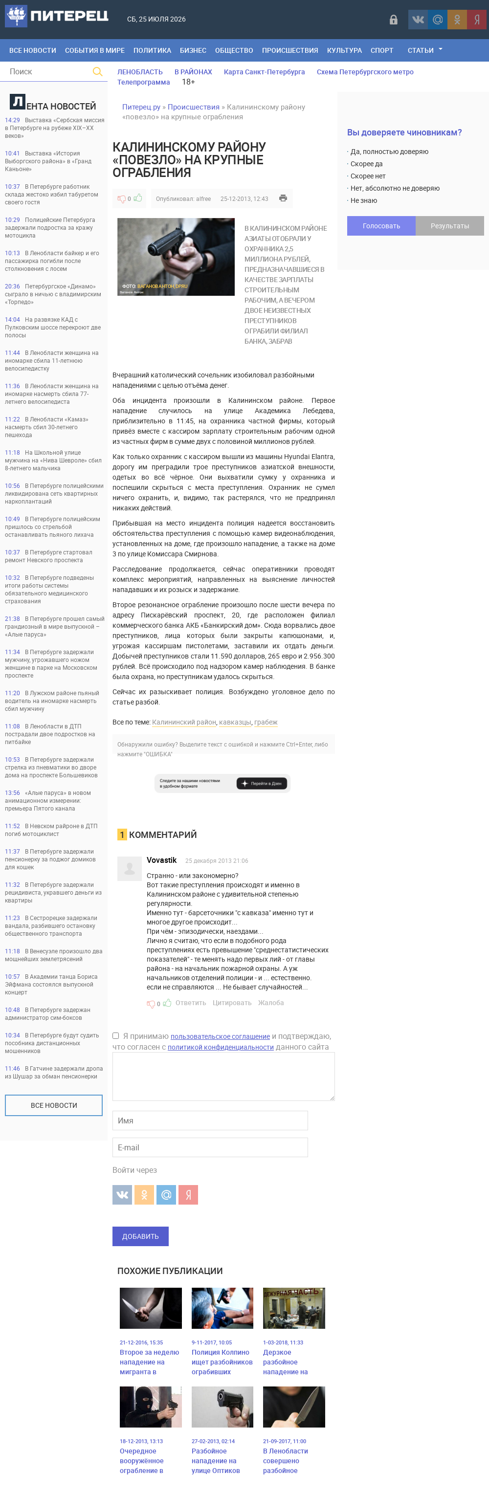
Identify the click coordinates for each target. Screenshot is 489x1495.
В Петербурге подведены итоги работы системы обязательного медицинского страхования (49, 589)
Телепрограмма (143, 82)
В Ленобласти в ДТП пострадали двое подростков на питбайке (50, 734)
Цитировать (232, 1002)
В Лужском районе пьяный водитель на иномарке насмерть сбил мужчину (52, 700)
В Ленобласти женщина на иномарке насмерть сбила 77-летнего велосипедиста (52, 393)
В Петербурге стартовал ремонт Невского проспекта (48, 556)
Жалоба (271, 1002)
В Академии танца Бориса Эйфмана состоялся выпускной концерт (51, 984)
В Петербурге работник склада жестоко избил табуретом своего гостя (51, 194)
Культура (344, 50)
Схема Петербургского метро (365, 71)
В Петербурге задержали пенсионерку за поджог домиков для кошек (50, 859)
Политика (152, 50)
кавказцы (235, 721)
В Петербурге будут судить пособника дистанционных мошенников (52, 1043)
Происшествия (290, 50)
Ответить (191, 1002)
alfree (203, 198)
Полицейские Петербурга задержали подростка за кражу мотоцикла (50, 227)
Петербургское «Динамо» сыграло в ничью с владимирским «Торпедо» (53, 294)
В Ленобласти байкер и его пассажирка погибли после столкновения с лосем (52, 260)
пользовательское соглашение (220, 1036)
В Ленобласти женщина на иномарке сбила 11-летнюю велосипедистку (52, 360)
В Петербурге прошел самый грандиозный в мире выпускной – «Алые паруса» (55, 626)
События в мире (95, 50)
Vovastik (162, 860)
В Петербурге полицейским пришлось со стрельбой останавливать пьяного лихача (52, 526)
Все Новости (32, 50)
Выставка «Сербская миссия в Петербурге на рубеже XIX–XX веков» (55, 127)
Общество (234, 50)
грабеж (266, 721)
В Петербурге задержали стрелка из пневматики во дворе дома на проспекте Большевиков (51, 767)
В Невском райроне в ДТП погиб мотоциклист (51, 829)
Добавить (140, 1236)
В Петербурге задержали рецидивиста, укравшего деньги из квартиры (53, 892)
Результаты (450, 225)
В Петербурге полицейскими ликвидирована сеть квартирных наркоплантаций (54, 493)
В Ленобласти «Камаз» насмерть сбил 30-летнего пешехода (47, 427)
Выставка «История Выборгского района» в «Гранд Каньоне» (48, 161)
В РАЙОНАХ (193, 71)
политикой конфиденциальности (221, 1047)
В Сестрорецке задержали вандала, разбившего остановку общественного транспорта (51, 925)
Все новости (54, 1105)
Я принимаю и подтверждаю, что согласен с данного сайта (221, 1041)
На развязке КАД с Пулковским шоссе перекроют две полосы (53, 327)
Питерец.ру (141, 106)
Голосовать (381, 225)
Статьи (421, 50)
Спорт (382, 50)
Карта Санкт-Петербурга (264, 71)
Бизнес (193, 50)
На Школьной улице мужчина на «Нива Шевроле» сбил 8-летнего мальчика (53, 460)
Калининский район (184, 721)
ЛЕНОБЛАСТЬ (140, 71)
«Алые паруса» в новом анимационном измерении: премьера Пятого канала (48, 800)
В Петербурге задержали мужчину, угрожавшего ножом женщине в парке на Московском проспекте (51, 663)
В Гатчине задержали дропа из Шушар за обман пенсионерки (54, 1072)
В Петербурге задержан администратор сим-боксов (47, 1013)
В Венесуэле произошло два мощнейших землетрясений (54, 955)
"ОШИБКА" (158, 754)
